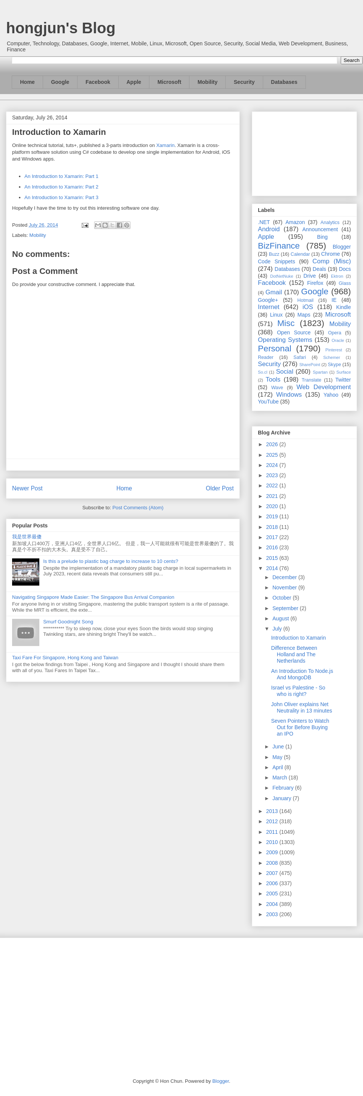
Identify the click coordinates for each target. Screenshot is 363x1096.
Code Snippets (276, 261)
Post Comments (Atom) (137, 507)
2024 (272, 465)
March (280, 777)
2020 (272, 506)
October (282, 598)
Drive (310, 276)
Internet (268, 307)
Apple (134, 82)
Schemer (331, 357)
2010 (272, 842)
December (285, 577)
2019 (272, 516)
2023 (272, 475)
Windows (289, 394)
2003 (272, 914)
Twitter (343, 380)
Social (284, 371)
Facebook (97, 82)
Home (27, 82)
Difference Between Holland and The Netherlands (294, 654)
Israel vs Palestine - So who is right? (298, 691)
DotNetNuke (281, 276)
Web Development (323, 387)
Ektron (337, 276)
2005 (272, 893)
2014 (272, 568)
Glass (345, 283)
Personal (274, 348)
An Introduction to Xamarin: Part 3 (62, 197)
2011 (272, 832)
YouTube (268, 402)
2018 (272, 527)
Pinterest (334, 350)
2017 (272, 537)
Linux (276, 315)
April (278, 767)
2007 (272, 873)
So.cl (262, 372)
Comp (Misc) (331, 261)
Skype (334, 364)
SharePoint (309, 364)
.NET (264, 222)
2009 (272, 852)
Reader (265, 357)
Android (269, 229)
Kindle (343, 307)
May (278, 757)
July (277, 629)
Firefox (315, 283)
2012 (272, 821)
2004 (272, 904)
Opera (334, 332)
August (281, 618)
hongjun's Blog (60, 28)
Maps (304, 315)
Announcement (320, 229)
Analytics (330, 222)
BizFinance (279, 245)
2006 (272, 883)
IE (334, 300)
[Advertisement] (304, 152)
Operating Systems (285, 339)
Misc (286, 323)
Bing (322, 237)
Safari (299, 357)
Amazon (295, 222)
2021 (272, 496)
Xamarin (165, 145)
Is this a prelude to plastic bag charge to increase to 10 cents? (110, 561)
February (283, 788)
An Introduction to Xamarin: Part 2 (62, 187)
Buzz (274, 254)
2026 (272, 444)
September (285, 608)
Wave (277, 387)
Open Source (293, 332)
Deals (319, 269)
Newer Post (27, 488)
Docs (345, 269)
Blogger (342, 247)
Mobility (207, 82)
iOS (307, 307)
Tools (273, 379)
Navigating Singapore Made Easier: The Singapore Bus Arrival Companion (93, 597)
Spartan (320, 372)
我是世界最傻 (27, 536)
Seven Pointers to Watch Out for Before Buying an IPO (300, 727)
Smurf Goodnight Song (68, 622)
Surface (343, 372)
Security (244, 82)
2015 (272, 558)
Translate (311, 380)
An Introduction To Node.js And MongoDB (302, 674)
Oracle (338, 340)
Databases (284, 82)
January (282, 798)
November (285, 587)
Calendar (300, 254)
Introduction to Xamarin (298, 638)
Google (60, 82)
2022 (272, 485)
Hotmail (305, 300)
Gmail (273, 292)
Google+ (268, 300)
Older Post (220, 488)
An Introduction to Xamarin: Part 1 (62, 176)
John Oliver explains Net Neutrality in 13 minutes (301, 707)
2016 (272, 547)
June (278, 747)
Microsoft (169, 82)
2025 (272, 455)
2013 (272, 811)
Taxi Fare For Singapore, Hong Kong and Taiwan (65, 657)
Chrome (330, 254)
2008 (272, 863)
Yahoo (330, 395)
